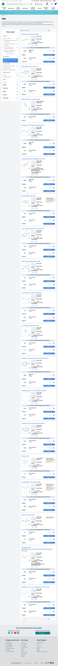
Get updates (42, 633)
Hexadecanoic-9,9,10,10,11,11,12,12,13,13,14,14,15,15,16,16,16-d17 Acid (37, 549)
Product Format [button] (10, 72)
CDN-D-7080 (39, 484)
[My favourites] (52, 4)
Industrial (8, 649)
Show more (11, 53)
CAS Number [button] (10, 98)
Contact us (20, 0)
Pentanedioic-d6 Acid (28, 196)
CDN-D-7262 (39, 360)
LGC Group (23, 642)
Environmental (9, 646)
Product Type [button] (10, 56)
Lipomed (22, 656)
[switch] (6, 63)
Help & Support (15, 0)
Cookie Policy (42, 662)
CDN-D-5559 (39, 161)
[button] (53, 51)
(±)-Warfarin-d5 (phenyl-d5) (30, 482)
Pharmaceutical (9, 643)
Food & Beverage (9, 645)
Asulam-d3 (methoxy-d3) (29, 34)
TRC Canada (23, 654)
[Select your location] (54, 1)
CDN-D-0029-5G (40, 458)
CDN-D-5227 (39, 198)
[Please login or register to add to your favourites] (47, 51)
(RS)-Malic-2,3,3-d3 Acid (29, 66)
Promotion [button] (10, 88)
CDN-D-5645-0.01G (40, 101)
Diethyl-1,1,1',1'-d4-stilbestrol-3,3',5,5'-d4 (35, 587)
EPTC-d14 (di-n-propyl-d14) (30, 99)
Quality (7, 0)
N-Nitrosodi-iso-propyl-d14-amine (32, 423)
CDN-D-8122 (39, 425)
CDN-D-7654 (39, 127)
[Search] (31, 4)
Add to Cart (49, 54)
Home (3, 15)
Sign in (28, 47)
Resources (10, 0)
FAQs (38, 645)
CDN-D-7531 (39, 36)
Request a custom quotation (42, 651)
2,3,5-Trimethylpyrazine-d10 (30, 261)
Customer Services (40, 642)
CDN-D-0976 (39, 517)
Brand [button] (10, 79)
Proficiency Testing (10, 651)
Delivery (38, 648)
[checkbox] (3, 38)
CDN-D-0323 (39, 294)
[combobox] (19, 4)
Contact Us (39, 643)
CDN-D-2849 (39, 589)
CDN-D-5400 (39, 392)
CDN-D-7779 (39, 263)
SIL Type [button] (10, 94)
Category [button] (10, 36)
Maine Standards (24, 647)
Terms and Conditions (27, 662)
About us (3, 0)
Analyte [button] (10, 84)
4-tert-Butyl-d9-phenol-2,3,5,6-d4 (32, 228)
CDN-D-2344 (39, 553)
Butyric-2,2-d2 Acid (27, 515)
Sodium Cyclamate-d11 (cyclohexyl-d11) (34, 358)
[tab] (10, 36)
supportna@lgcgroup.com (47, 0)
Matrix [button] (10, 91)
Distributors (39, 647)
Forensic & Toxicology (10, 648)
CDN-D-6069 (39, 230)
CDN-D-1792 (39, 327)
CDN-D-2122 (39, 68)
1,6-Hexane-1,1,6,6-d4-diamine (31, 293)
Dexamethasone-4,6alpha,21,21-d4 (33, 159)
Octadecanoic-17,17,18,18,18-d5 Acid (33, 390)
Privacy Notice (35, 662)
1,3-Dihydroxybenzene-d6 (30, 325)
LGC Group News (24, 643)
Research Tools (9, 642)
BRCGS (22, 650)
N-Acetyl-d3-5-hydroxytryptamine (32, 125)
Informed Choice (24, 651)
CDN (35, 37)
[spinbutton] (52, 51)
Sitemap (38, 650)
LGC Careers (23, 645)
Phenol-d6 (24, 456)
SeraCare (22, 648)
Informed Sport (24, 653)
